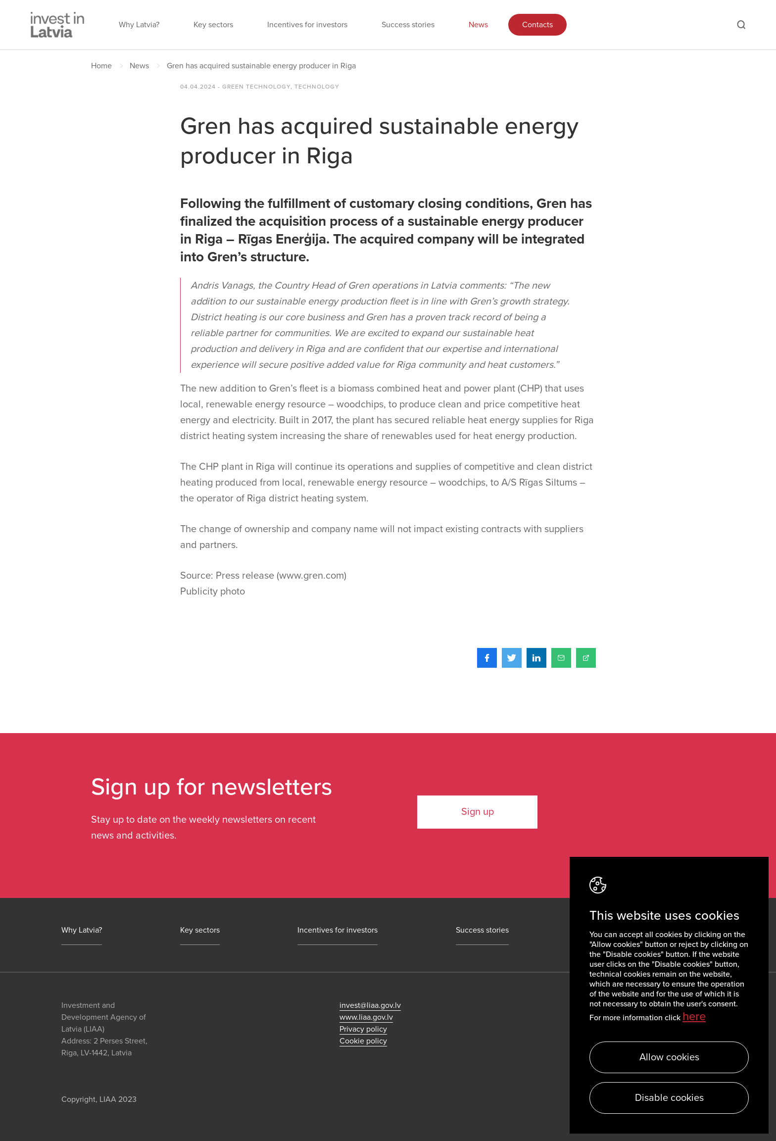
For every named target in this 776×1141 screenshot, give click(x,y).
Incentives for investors (307, 25)
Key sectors (213, 25)
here (694, 1016)
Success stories (408, 25)
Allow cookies (669, 1057)
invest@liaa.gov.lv (370, 1005)
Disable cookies (669, 1098)
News (478, 25)
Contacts (537, 25)
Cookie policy (363, 1041)
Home (101, 66)
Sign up (477, 812)
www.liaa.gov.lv (366, 1017)
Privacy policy (363, 1029)
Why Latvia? (139, 25)
